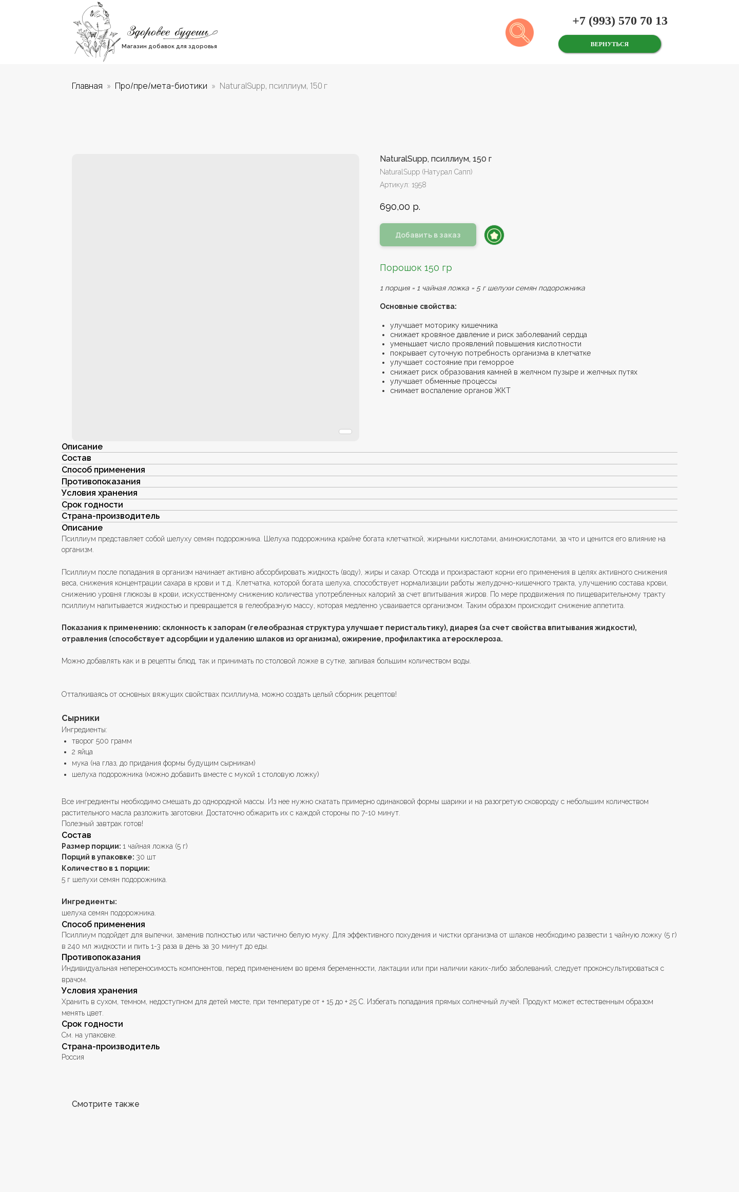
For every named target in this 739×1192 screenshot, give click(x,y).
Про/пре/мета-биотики (161, 85)
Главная (87, 85)
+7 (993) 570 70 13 (620, 20)
